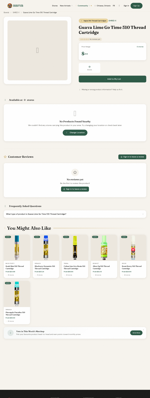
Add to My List (112, 79)
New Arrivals (66, 6)
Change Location (75, 132)
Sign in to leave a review (132, 157)
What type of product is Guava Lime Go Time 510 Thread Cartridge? (75, 214)
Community (83, 6)
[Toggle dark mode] (119, 5)
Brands (6, 12)
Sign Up (136, 5)
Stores (55, 6)
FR (114, 6)
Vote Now (136, 333)
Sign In (126, 6)
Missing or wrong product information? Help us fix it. (101, 90)
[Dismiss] (143, 329)
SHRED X (16, 12)
